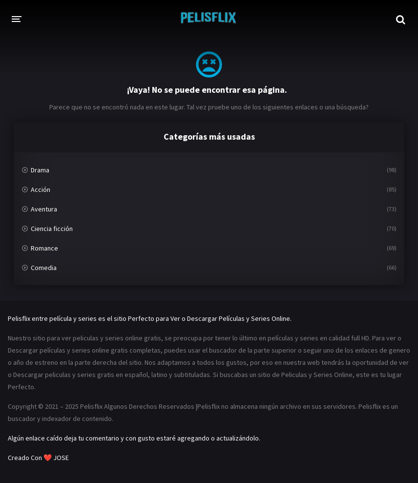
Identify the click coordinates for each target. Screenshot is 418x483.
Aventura (44, 209)
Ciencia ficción (52, 228)
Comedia (44, 267)
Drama (40, 170)
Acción (40, 189)
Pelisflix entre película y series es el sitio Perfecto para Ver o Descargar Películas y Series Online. (150, 318)
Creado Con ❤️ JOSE (39, 457)
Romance (44, 248)
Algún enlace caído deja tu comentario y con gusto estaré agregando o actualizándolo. (134, 438)
